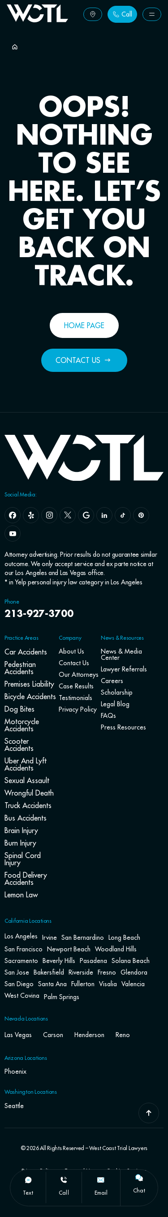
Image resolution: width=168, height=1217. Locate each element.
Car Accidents (25, 651)
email (101, 1192)
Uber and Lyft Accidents (25, 764)
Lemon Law (21, 894)
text (28, 1192)
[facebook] (12, 515)
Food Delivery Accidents (25, 878)
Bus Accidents (25, 817)
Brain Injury (21, 830)
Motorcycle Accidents (21, 725)
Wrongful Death (29, 792)
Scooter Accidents (19, 745)
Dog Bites (19, 709)
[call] (63, 1179)
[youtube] (12, 533)
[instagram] (49, 515)
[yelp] (31, 515)
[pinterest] (141, 515)
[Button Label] (92, 14)
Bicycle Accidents (30, 696)
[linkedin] (104, 515)
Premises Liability (29, 684)
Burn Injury (20, 842)
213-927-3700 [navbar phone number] (38, 614)
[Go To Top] (148, 1113)
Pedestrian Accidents (20, 668)
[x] (68, 515)
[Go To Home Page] (37, 19)
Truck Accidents (28, 805)
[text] (28, 1179)
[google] (86, 515)
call (64, 1192)
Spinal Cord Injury (22, 859)
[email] (100, 1179)
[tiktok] (123, 515)
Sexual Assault (26, 780)
